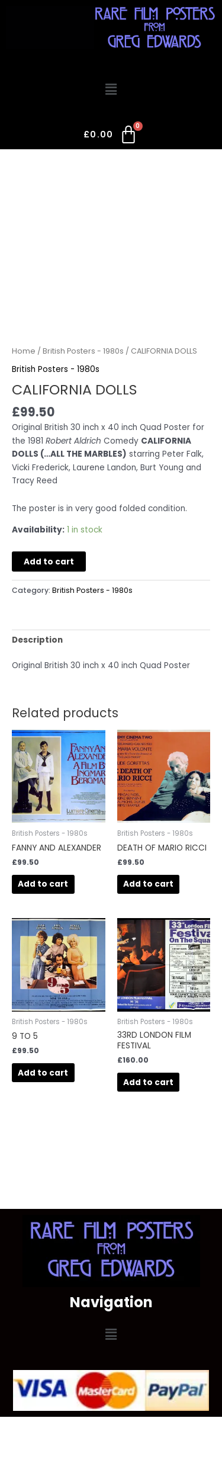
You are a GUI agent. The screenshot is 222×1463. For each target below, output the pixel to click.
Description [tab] (37, 640)
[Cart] (111, 136)
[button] (111, 90)
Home (24, 351)
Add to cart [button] (43, 884)
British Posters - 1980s (83, 351)
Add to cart (49, 561)
